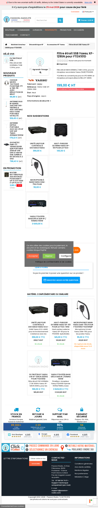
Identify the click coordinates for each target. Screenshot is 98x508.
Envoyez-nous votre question (61, 282)
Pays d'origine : (34, 96)
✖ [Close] (95, 2)
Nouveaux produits (9, 74)
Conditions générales (84, 468)
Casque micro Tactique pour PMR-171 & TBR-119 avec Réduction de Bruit (16, 87)
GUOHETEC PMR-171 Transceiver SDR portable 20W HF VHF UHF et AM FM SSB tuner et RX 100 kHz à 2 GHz (16, 150)
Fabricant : (32, 84)
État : (29, 93)
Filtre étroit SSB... (16, 59)
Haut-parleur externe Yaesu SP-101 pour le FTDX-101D (61, 146)
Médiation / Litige (82, 481)
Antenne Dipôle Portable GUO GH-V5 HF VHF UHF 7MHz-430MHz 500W (16, 129)
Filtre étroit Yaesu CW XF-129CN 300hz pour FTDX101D (38, 380)
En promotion (12, 168)
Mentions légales (82, 474)
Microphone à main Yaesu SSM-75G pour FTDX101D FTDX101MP (37, 184)
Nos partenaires (81, 477)
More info (88, 2)
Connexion (75, 12)
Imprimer (63, 64)
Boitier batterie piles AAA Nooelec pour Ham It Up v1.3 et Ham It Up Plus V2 (16, 177)
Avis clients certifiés (83, 471)
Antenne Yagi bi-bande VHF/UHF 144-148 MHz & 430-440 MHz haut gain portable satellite (16, 108)
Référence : (32, 87)
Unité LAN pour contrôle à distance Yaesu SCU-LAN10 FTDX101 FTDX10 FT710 (37, 149)
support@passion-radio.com (60, 495)
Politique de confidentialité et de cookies (53, 262)
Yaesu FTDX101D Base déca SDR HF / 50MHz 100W (37, 218)
